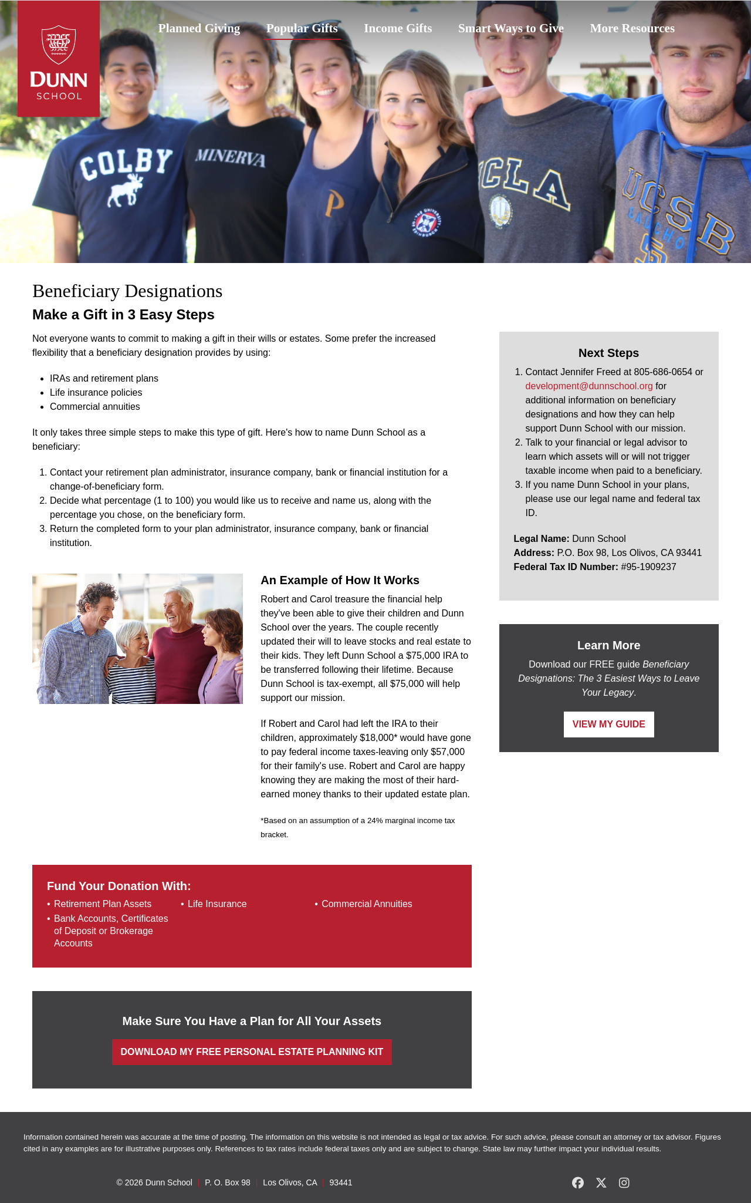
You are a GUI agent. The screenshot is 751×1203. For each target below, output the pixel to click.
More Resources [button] (632, 28)
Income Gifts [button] (398, 28)
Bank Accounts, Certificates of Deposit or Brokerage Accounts (111, 931)
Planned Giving (199, 28)
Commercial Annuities (367, 904)
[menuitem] (199, 29)
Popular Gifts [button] (302, 28)
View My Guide (609, 724)
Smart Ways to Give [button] (511, 28)
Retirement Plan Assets (102, 904)
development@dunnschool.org (589, 386)
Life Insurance (217, 904)
